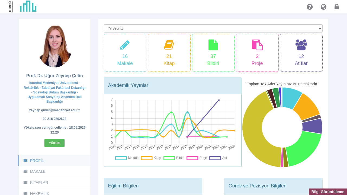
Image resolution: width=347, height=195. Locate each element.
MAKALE (34, 171)
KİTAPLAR (35, 182)
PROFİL (33, 160)
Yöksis (54, 143)
